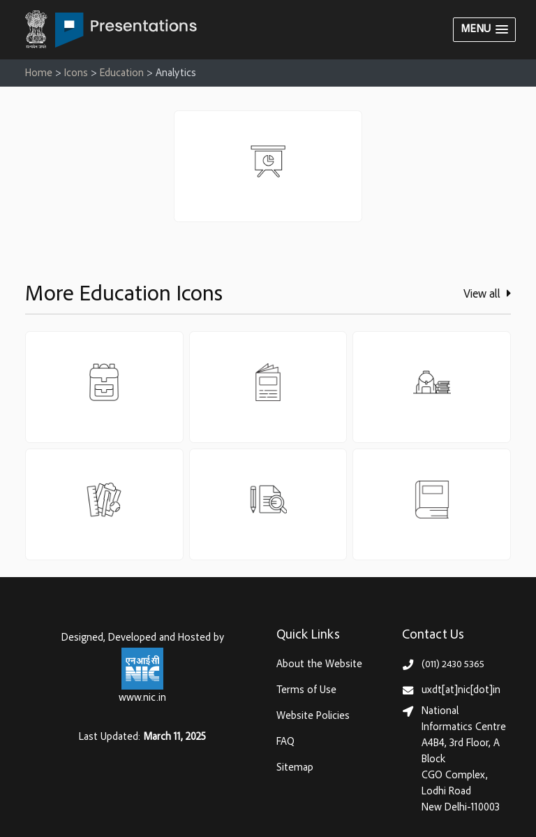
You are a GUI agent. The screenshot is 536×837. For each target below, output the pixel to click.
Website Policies (313, 716)
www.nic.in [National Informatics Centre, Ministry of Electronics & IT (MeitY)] (142, 698)
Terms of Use (306, 690)
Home (38, 73)
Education (122, 73)
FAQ (285, 742)
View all (487, 294)
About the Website (319, 665)
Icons (76, 73)
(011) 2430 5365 (453, 665)
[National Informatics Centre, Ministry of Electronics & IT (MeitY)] (142, 669)
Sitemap (294, 768)
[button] (484, 29)
